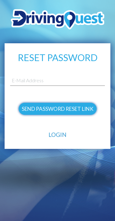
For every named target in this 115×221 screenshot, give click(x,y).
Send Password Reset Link (58, 109)
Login (57, 134)
